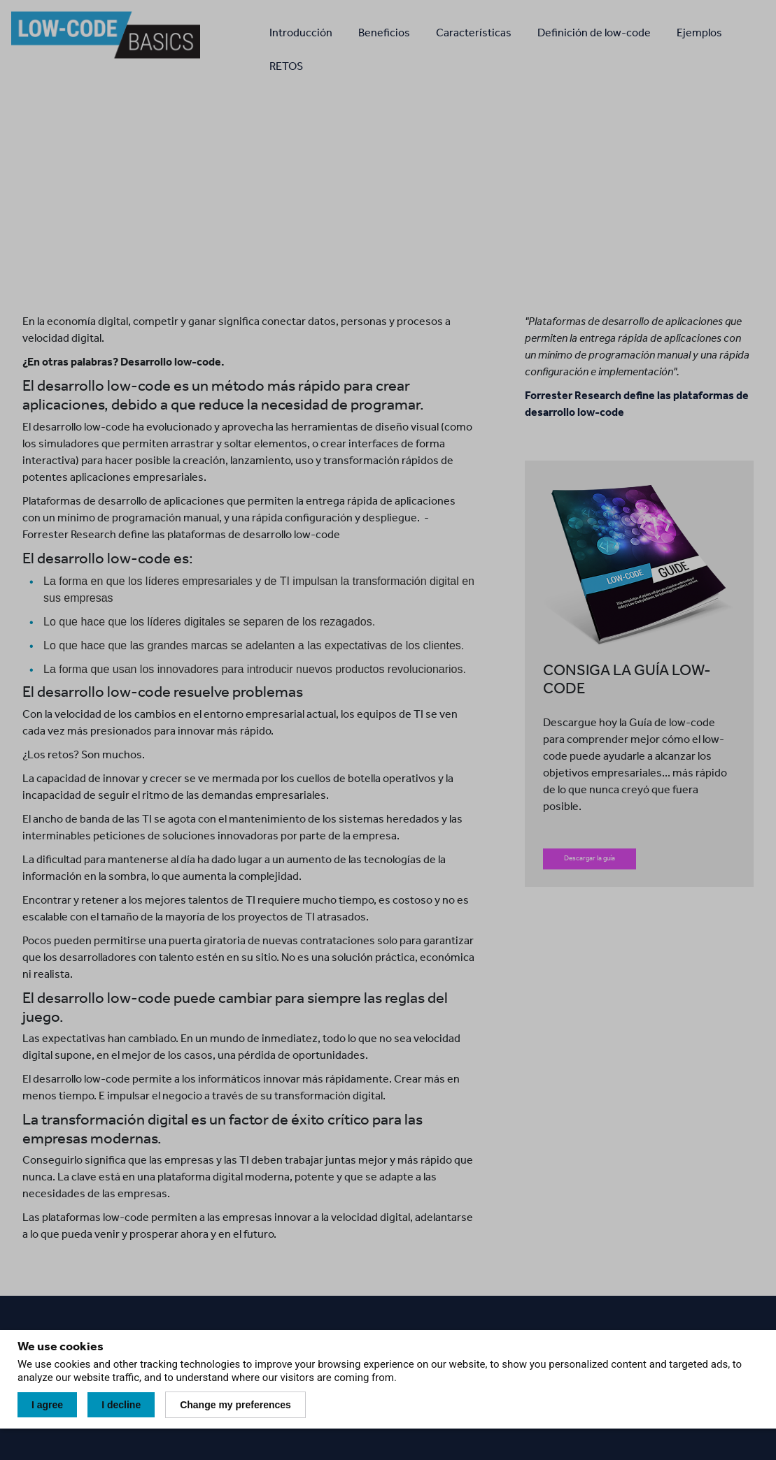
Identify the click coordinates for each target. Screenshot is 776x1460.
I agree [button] (47, 1404)
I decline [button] (121, 1404)
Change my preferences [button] (235, 1404)
